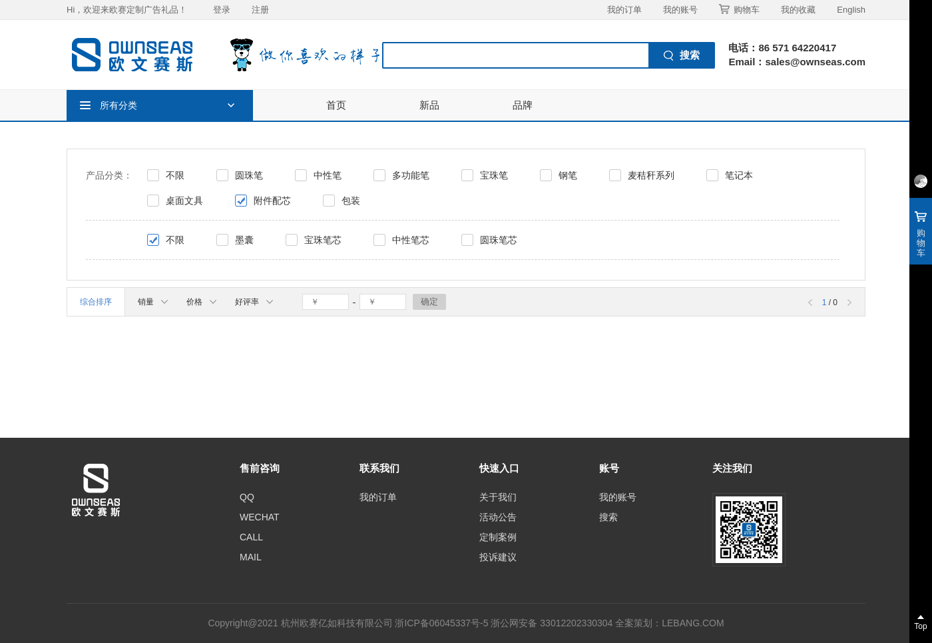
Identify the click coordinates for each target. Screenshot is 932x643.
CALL (251, 537)
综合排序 (96, 302)
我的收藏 (798, 10)
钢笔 (568, 175)
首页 (336, 105)
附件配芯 (272, 200)
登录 (221, 10)
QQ (247, 497)
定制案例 (498, 537)
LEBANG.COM (693, 623)
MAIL (251, 557)
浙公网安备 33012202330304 (551, 623)
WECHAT (260, 517)
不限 (175, 175)
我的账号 (680, 10)
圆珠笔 (249, 175)
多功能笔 (410, 175)
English (851, 10)
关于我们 (498, 497)
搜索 (608, 517)
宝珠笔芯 (323, 240)
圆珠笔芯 (498, 240)
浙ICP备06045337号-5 (441, 623)
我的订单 (624, 10)
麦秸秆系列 (651, 175)
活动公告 (498, 517)
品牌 (523, 105)
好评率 (254, 302)
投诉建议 (498, 557)
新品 (429, 105)
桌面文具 (184, 200)
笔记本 (739, 175)
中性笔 (328, 175)
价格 (201, 302)
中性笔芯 (410, 240)
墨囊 (244, 240)
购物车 (739, 9)
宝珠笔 (494, 175)
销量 (153, 302)
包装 (351, 200)
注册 (260, 10)
